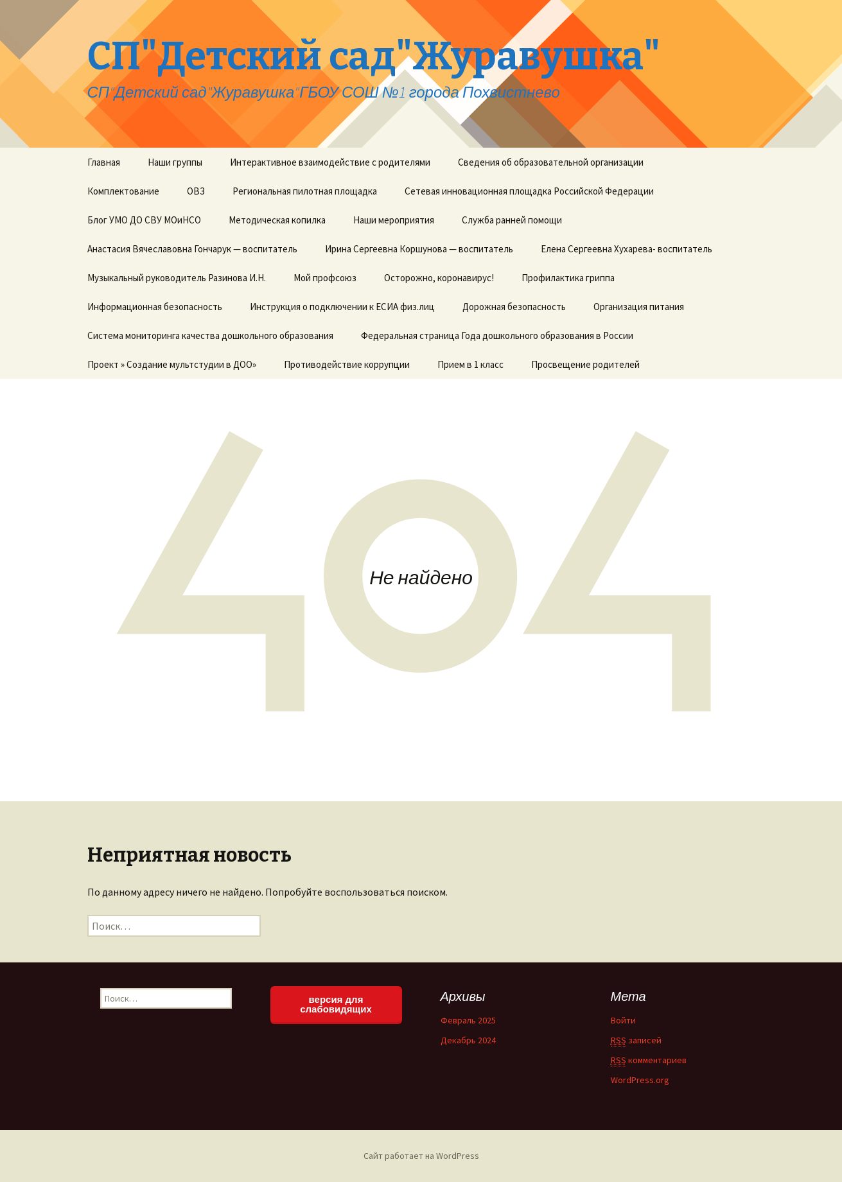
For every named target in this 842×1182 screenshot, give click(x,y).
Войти (623, 1020)
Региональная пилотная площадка (304, 191)
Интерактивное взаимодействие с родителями (330, 162)
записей (636, 1040)
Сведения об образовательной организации (551, 162)
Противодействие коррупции (347, 364)
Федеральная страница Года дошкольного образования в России (497, 335)
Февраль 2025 (468, 1020)
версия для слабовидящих (336, 1004)
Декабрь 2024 (468, 1040)
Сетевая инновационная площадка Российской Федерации (529, 191)
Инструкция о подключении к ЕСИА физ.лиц (342, 306)
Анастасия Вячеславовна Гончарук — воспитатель (192, 249)
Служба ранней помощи (512, 220)
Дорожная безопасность (514, 306)
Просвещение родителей (585, 364)
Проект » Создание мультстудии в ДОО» (171, 364)
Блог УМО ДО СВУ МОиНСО (144, 220)
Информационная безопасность (154, 306)
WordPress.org (640, 1080)
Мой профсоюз (325, 278)
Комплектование (123, 191)
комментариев (649, 1060)
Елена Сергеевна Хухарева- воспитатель (626, 249)
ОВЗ (196, 191)
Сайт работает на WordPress (421, 1155)
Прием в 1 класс (470, 364)
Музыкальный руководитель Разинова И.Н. (176, 278)
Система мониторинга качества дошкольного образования (210, 335)
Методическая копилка (277, 220)
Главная (103, 162)
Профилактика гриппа (568, 278)
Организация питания (638, 306)
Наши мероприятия (393, 220)
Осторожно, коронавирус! (439, 278)
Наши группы (175, 162)
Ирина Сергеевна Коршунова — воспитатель (419, 249)
